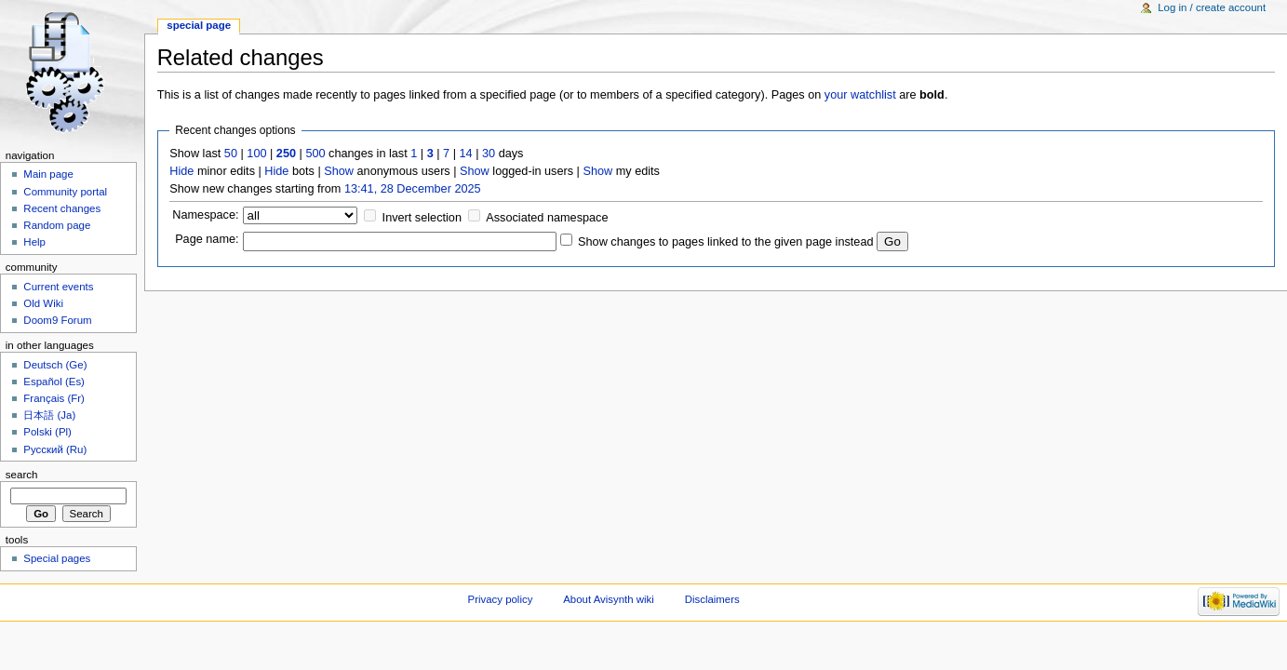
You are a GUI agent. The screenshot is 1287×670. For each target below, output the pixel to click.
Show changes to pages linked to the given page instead (725, 241)
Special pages (56, 558)
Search (22, 474)
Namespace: (205, 214)
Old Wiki (43, 303)
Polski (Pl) (47, 431)
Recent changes (62, 208)
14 (466, 153)
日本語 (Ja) (49, 415)
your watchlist (860, 94)
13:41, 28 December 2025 (412, 188)
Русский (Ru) (55, 449)
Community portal (65, 191)
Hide (181, 171)
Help (34, 242)
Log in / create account (1212, 7)
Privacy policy (500, 599)
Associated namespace (547, 217)
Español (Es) (54, 381)
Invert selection (422, 217)
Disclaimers (712, 599)
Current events (58, 286)
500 (315, 153)
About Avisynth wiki (608, 599)
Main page (48, 174)
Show (339, 171)
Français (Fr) (54, 398)
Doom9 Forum (57, 320)
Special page (199, 25)
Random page (56, 225)
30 (488, 153)
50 (230, 153)
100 (256, 153)
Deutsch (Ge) (55, 364)
